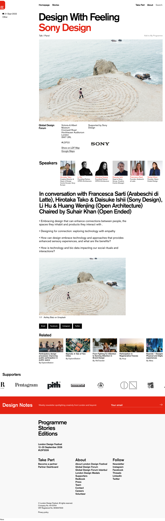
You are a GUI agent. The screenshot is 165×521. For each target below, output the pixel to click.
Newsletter (118, 464)
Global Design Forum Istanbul (91, 470)
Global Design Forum (86, 467)
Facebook (54, 326)
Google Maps (68, 151)
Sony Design (65, 27)
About (150, 5)
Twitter (77, 326)
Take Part (140, 5)
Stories (55, 5)
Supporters (11, 375)
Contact (79, 488)
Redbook (80, 479)
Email (43, 326)
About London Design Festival (91, 464)
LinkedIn (117, 476)
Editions (47, 434)
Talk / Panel (44, 35)
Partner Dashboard (48, 467)
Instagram (66, 326)
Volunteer (80, 494)
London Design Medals (87, 473)
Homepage (44, 5)
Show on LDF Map (70, 147)
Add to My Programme (153, 36)
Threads (117, 473)
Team (78, 485)
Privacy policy (43, 512)
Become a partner (47, 464)
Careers (79, 491)
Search (159, 5)
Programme (52, 422)
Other (4, 17)
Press (78, 482)
